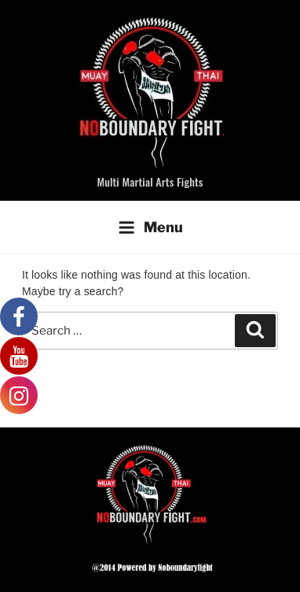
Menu (150, 227)
